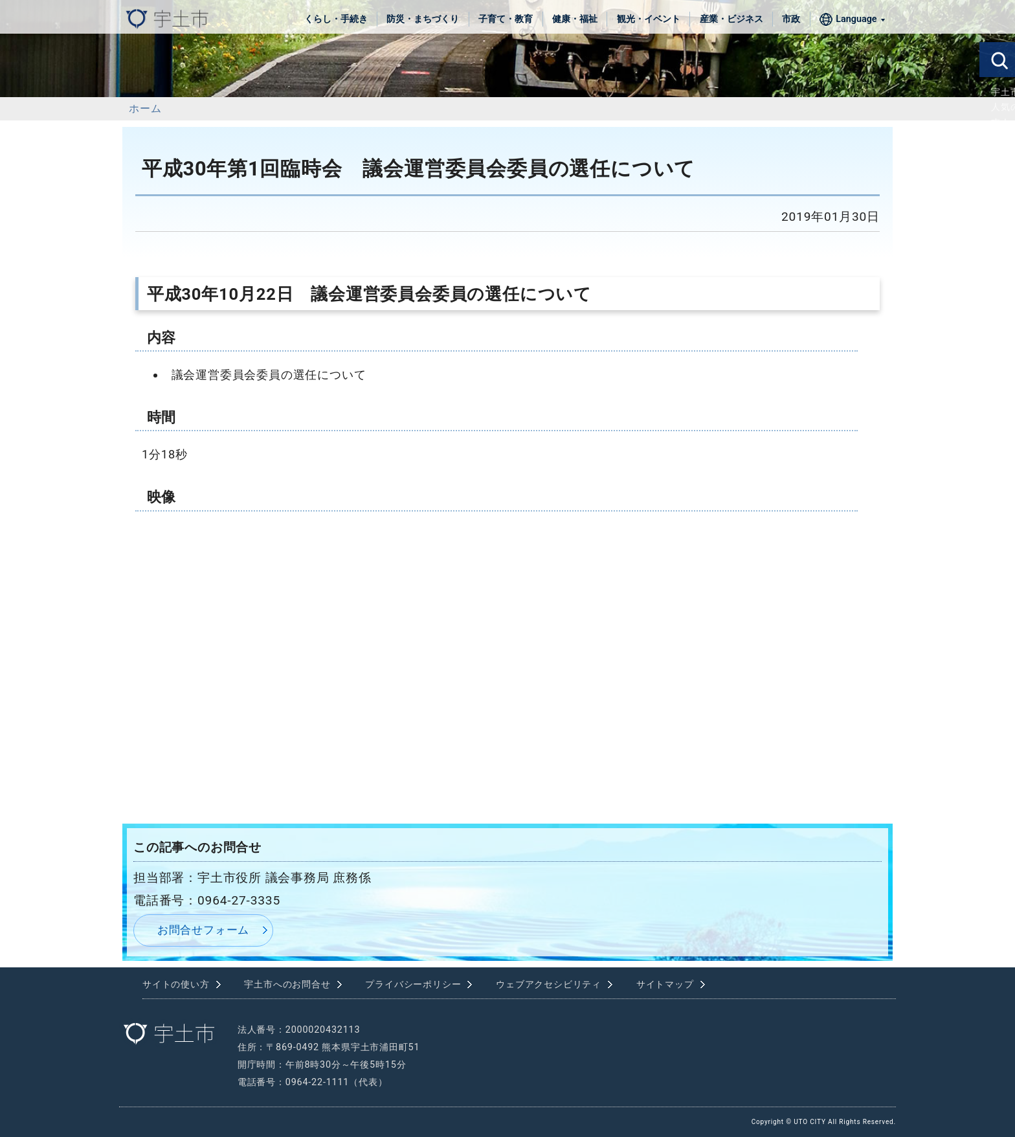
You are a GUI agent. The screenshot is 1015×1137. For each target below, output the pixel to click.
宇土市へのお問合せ (287, 984)
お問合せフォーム (203, 929)
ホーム (145, 108)
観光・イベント (648, 19)
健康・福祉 (574, 19)
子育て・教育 (505, 19)
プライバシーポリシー (413, 984)
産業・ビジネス (731, 19)
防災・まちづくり (422, 19)
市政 (791, 19)
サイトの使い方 (176, 984)
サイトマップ (665, 984)
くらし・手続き (336, 19)
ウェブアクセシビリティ (548, 984)
